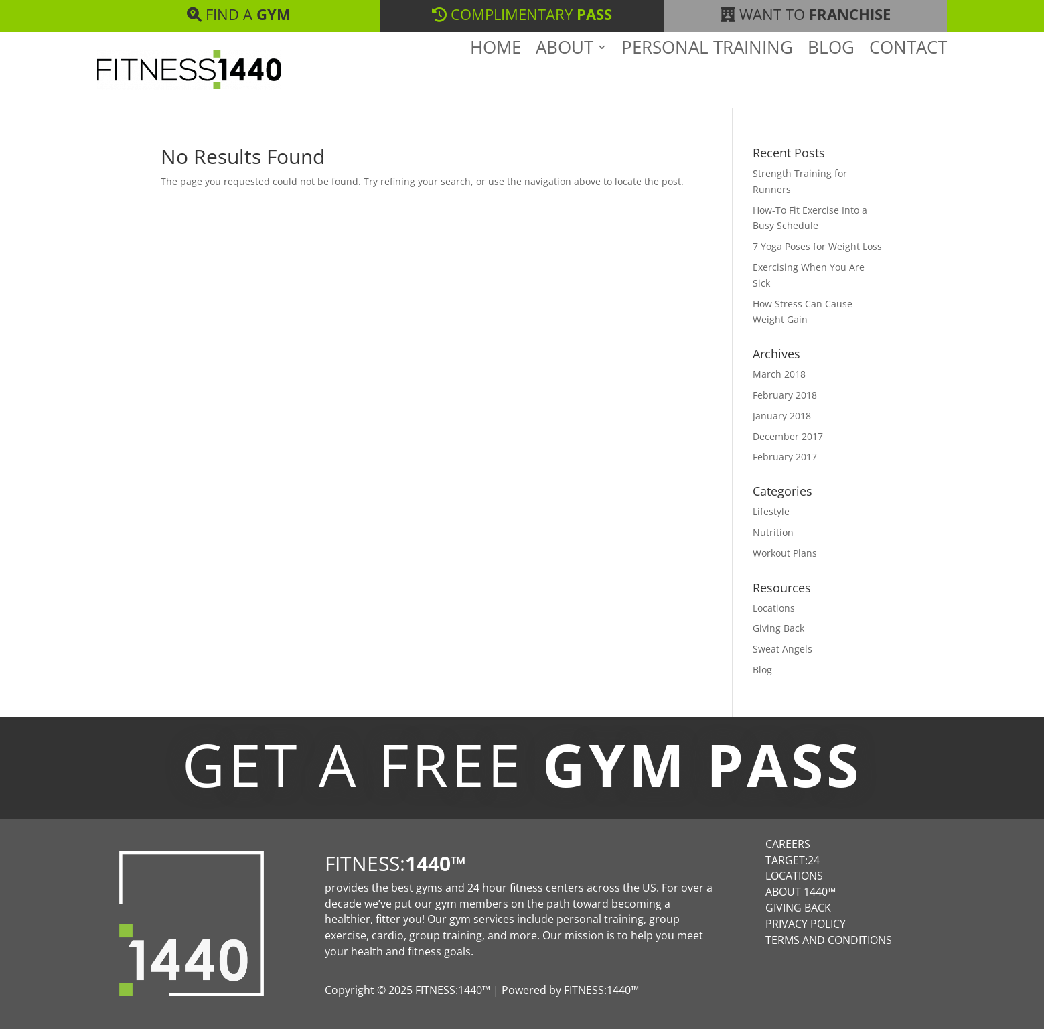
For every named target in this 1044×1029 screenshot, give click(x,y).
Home (495, 73)
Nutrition (773, 532)
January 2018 (782, 415)
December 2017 (788, 436)
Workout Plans (785, 553)
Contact (908, 73)
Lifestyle (771, 511)
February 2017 (785, 456)
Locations (774, 608)
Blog (831, 73)
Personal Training (707, 73)
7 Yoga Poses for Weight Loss (817, 246)
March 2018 (779, 374)
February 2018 (785, 395)
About (564, 73)
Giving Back (778, 628)
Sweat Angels (782, 648)
